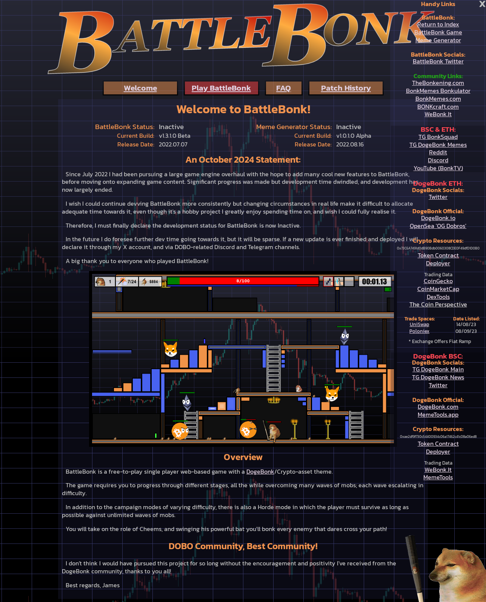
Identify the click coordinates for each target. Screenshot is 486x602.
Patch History (346, 88)
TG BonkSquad (438, 136)
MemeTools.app (438, 414)
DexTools (438, 296)
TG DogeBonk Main (438, 369)
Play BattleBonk (221, 88)
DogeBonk (260, 471)
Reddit (438, 152)
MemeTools (438, 477)
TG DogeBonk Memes (438, 144)
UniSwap (419, 324)
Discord (438, 160)
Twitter (438, 196)
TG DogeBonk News (438, 377)
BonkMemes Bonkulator (438, 90)
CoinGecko (438, 280)
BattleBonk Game (438, 32)
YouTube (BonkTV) (438, 167)
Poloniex (419, 331)
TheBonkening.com (438, 82)
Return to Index (438, 24)
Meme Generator (438, 40)
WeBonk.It (438, 114)
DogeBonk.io (438, 217)
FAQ (283, 88)
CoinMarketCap (438, 288)
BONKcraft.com (438, 106)
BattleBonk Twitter (438, 61)
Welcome (140, 88)
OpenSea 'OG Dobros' (438, 225)
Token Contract (438, 255)
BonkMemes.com (438, 98)
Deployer (438, 263)
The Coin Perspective (438, 304)
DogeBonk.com (438, 406)
